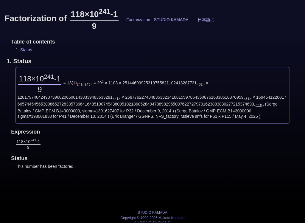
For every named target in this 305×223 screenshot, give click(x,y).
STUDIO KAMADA (171, 19)
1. (19, 61)
